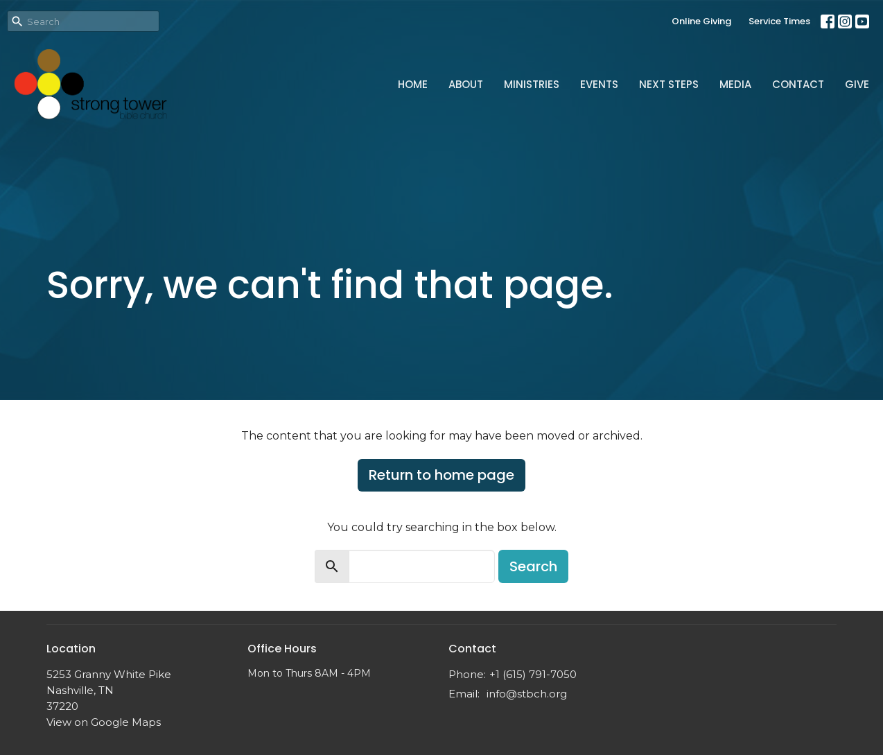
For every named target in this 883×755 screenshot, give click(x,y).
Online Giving (701, 21)
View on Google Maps (103, 722)
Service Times (779, 21)
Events (599, 84)
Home (413, 84)
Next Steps (669, 84)
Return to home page (441, 475)
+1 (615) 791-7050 (533, 674)
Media (735, 84)
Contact (798, 84)
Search (533, 566)
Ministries (531, 84)
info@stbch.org (527, 693)
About (465, 84)
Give (857, 84)
